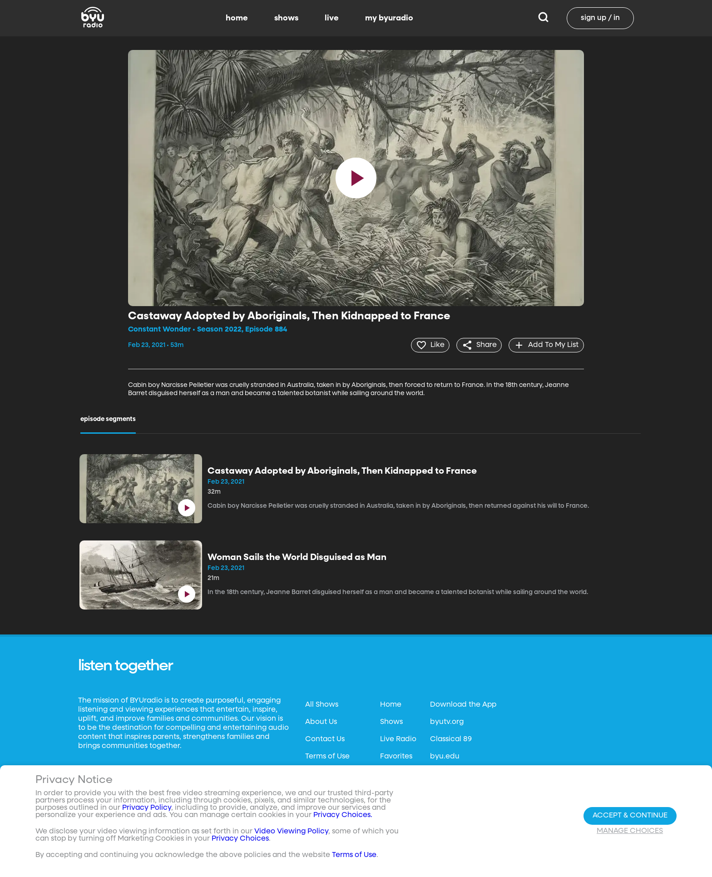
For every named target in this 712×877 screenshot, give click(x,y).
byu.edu (445, 755)
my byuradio (389, 18)
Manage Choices (630, 831)
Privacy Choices (240, 838)
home (237, 18)
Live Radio (398, 738)
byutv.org (447, 721)
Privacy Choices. (342, 815)
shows (286, 18)
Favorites (396, 755)
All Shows (321, 704)
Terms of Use (327, 755)
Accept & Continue (630, 815)
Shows (391, 721)
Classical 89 (451, 738)
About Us (321, 721)
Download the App (463, 704)
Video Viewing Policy (291, 831)
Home (390, 704)
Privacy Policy (146, 808)
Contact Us (325, 738)
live (332, 18)
